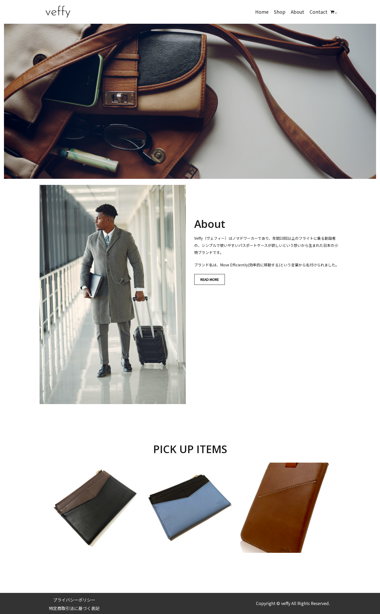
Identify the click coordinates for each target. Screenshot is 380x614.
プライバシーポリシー (74, 600)
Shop (280, 11)
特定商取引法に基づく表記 (74, 608)
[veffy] (58, 12)
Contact (318, 11)
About (297, 11)
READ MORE (209, 279)
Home (262, 11)
